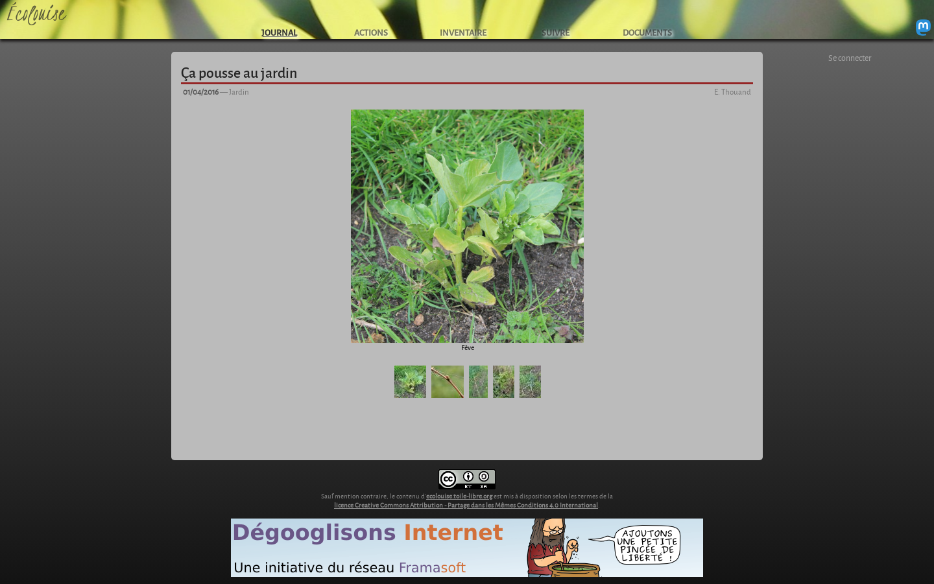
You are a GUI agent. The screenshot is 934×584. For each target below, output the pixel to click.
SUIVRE (555, 32)
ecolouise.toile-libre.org (459, 495)
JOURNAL (279, 32)
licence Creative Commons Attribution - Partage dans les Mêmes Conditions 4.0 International (466, 504)
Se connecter (850, 58)
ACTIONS (371, 32)
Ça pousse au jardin (239, 72)
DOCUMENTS (647, 32)
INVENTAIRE (463, 32)
